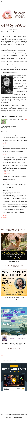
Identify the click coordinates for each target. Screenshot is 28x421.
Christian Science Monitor (17, 38)
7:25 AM (4, 143)
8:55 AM (4, 154)
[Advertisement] (14, 403)
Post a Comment (4, 217)
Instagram (3, 353)
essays (3, 126)
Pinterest (2, 356)
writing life (7, 127)
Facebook (2, 352)
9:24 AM (4, 171)
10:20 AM (5, 189)
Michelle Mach (6, 173)
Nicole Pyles (5, 156)
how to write (8, 126)
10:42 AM (5, 181)
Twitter (2, 355)
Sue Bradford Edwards (7, 145)
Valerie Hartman (6, 182)
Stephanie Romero (6, 134)
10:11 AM (5, 215)
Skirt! (25, 38)
